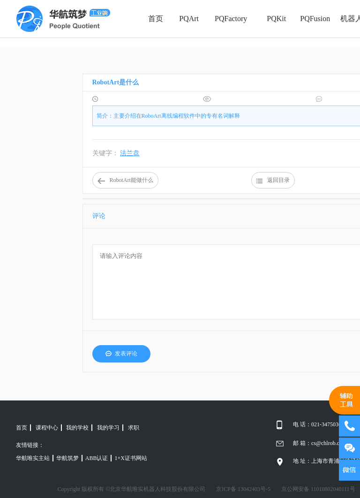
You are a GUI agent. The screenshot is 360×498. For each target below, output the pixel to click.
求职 (133, 427)
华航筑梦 (67, 458)
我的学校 (77, 427)
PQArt (189, 19)
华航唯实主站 (33, 458)
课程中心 (47, 427)
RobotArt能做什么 (125, 180)
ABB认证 (96, 458)
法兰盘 (130, 153)
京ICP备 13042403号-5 (243, 489)
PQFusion (315, 19)
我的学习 (108, 427)
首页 (155, 19)
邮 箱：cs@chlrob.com (319, 443)
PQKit (276, 19)
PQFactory (231, 19)
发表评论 (121, 353)
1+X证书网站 (130, 458)
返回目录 (273, 180)
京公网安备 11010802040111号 (318, 489)
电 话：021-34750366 (318, 425)
